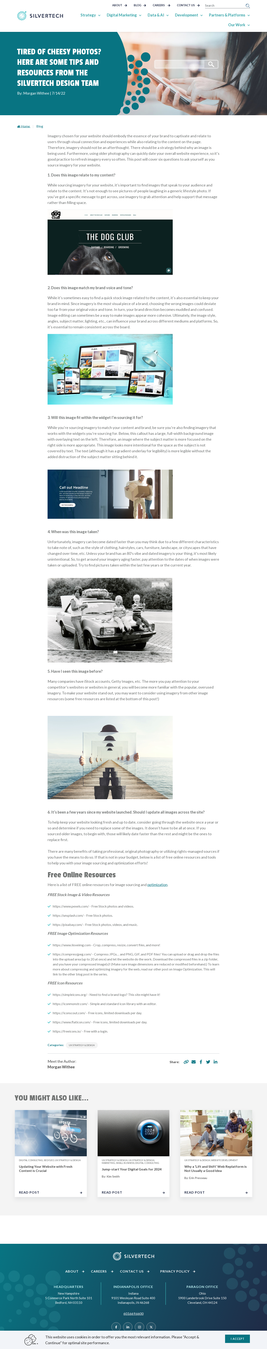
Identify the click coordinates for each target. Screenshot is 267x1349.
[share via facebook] (201, 1062)
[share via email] (193, 1062)
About (119, 5)
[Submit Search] (248, 5)
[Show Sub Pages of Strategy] (99, 15)
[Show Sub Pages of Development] (201, 15)
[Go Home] (40, 15)
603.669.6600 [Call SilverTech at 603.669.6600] (133, 1313)
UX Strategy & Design (82, 1045)
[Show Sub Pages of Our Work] (248, 24)
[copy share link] (186, 1062)
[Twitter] (151, 1327)
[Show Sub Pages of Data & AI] (167, 15)
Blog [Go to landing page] (39, 126)
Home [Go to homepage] (23, 126)
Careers (161, 5)
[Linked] (127, 1327)
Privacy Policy (178, 1271)
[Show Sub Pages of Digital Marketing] (140, 15)
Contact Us (188, 5)
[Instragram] (139, 1327)
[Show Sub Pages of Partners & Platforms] (248, 15)
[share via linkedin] (215, 1062)
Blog (140, 5)
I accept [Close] (237, 1338)
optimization (157, 884)
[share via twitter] (208, 1062)
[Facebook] (116, 1327)
